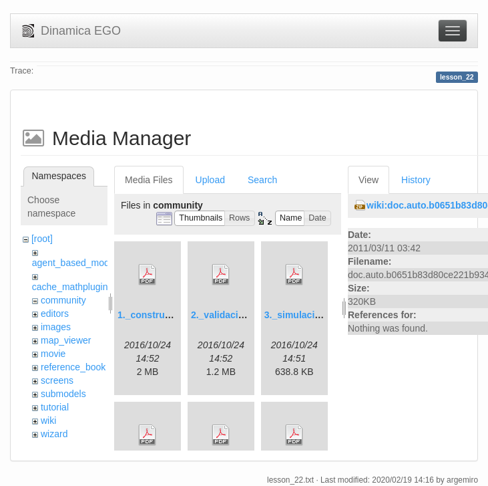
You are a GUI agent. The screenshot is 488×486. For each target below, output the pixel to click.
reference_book (73, 367)
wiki (48, 420)
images (56, 327)
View (368, 179)
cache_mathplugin (70, 286)
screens (57, 380)
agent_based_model (74, 262)
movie (53, 353)
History (416, 179)
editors (55, 313)
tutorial (55, 407)
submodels (63, 393)
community (63, 300)
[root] (42, 238)
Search (262, 179)
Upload (210, 179)
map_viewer (66, 340)
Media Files (149, 179)
